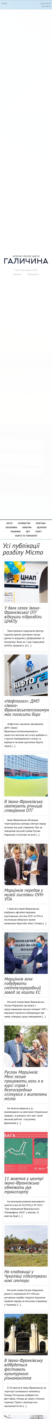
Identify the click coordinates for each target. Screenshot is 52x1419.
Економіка (11, 651)
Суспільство (24, 647)
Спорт (38, 655)
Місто (10, 647)
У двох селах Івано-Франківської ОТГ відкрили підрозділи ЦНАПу (23, 738)
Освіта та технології (26, 659)
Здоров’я (41, 651)
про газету (46, 3)
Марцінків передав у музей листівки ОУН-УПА (24, 1018)
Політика (41, 647)
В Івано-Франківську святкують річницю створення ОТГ (23, 929)
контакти (46, 6)
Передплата (33, 336)
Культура (26, 651)
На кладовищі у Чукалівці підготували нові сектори (25, 1399)
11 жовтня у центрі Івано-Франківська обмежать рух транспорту (23, 1308)
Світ (28, 655)
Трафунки (15, 655)
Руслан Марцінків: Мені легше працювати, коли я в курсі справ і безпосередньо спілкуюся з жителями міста (25, 1209)
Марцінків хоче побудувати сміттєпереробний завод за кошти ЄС (22, 1109)
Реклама (17, 336)
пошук (4, 3)
